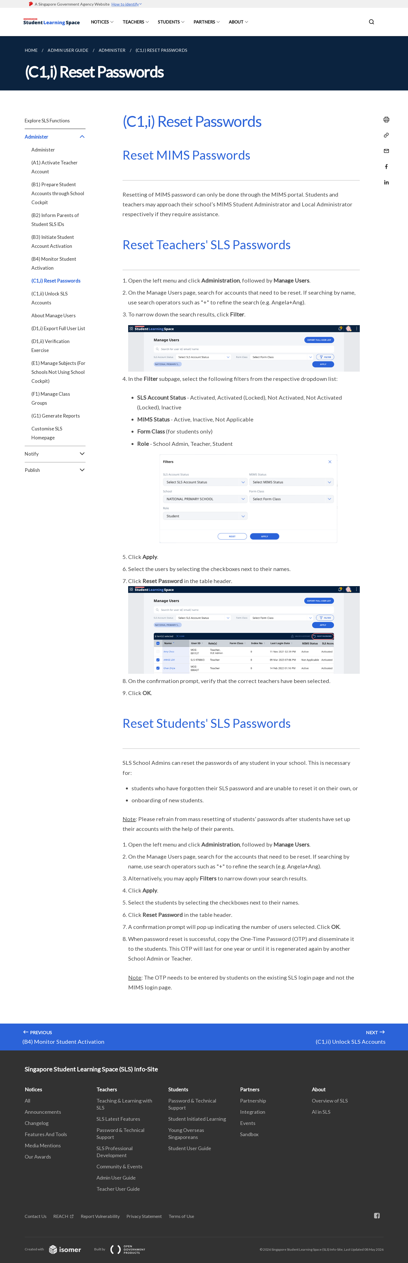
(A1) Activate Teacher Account (54, 167)
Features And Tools (46, 1134)
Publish (55, 470)
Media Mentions (43, 1145)
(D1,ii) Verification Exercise (50, 345)
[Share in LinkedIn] (384, 178)
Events (247, 1123)
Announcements (43, 1112)
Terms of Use (181, 1216)
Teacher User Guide (118, 1189)
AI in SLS (321, 1112)
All (27, 1100)
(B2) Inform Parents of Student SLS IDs (55, 219)
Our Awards (38, 1157)
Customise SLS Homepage (46, 433)
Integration (252, 1112)
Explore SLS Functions (47, 120)
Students (169, 21)
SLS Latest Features (118, 1119)
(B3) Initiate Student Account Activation (52, 241)
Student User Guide (189, 1148)
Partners (204, 21)
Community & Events (119, 1166)
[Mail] (384, 147)
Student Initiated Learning (197, 1119)
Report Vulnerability (100, 1216)
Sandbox (249, 1134)
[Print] (384, 119)
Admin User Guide (116, 1178)
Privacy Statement (144, 1216)
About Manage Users (53, 315)
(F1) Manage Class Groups (50, 398)
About (236, 21)
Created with (57, 1249)
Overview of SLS (330, 1100)
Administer (55, 136)
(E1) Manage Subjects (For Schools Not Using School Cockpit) (58, 372)
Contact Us (36, 1216)
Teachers (133, 21)
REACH (60, 1216)
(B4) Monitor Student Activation (53, 263)
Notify (55, 453)
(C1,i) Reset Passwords (55, 281)
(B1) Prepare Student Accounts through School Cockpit (57, 193)
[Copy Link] (384, 135)
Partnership (253, 1100)
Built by (124, 1249)
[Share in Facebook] (384, 163)
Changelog (37, 1123)
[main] (204, 543)
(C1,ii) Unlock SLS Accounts (49, 298)
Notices (100, 21)
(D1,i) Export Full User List (58, 328)
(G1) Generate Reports (55, 416)
